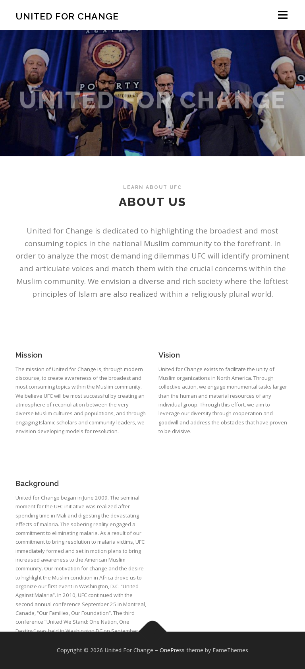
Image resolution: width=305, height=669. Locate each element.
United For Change (67, 15)
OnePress (172, 650)
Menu (283, 14)
